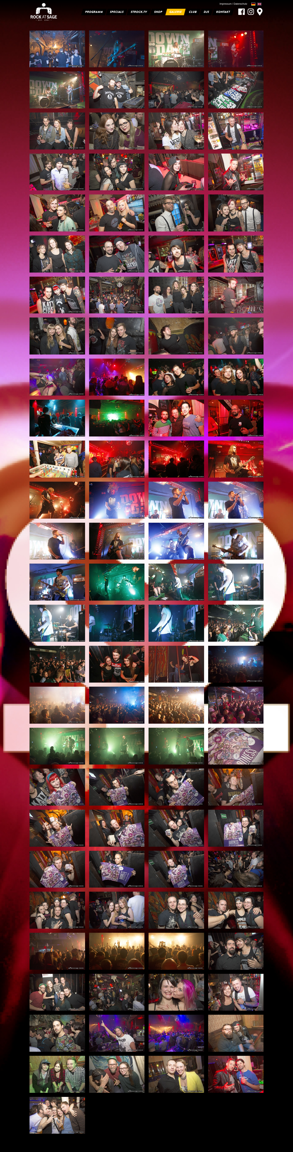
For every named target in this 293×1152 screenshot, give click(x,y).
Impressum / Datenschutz (233, 3)
